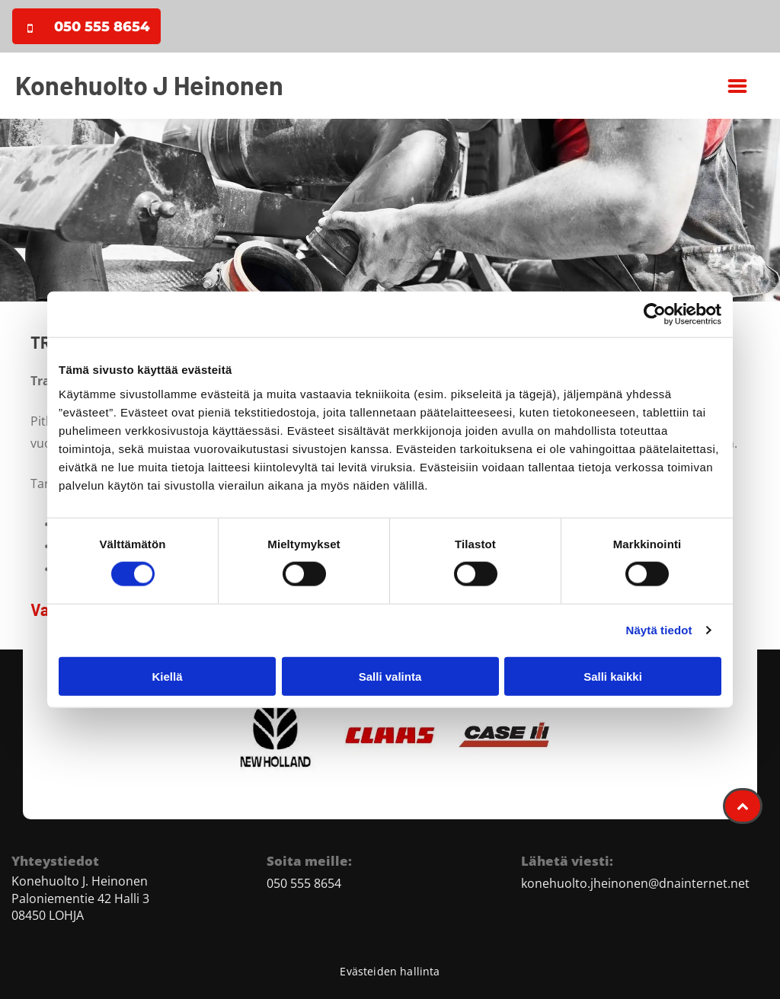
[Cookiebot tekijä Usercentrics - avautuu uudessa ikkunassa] (654, 314)
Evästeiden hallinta (390, 971)
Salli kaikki (612, 676)
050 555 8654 (304, 883)
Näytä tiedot (659, 630)
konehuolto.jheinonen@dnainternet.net (635, 883)
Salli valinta (390, 676)
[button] (737, 86)
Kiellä (167, 676)
